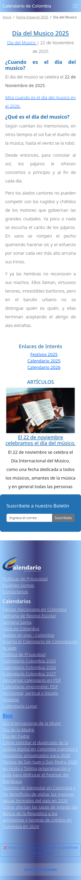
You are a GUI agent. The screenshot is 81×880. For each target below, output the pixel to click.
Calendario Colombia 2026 (29, 667)
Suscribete (63, 517)
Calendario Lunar (20, 706)
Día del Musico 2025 (40, 33)
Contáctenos (15, 592)
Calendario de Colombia (27, 6)
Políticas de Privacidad (25, 579)
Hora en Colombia (21, 629)
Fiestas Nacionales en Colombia (35, 609)
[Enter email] (29, 518)
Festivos (11, 699)
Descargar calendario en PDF (32, 680)
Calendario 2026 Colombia (40, 869)
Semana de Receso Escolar (29, 616)
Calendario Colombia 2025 (29, 661)
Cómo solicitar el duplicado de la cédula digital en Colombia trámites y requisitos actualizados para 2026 (40, 749)
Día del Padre (16, 736)
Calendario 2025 (43, 361)
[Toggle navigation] (75, 6)
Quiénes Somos (18, 585)
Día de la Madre (18, 730)
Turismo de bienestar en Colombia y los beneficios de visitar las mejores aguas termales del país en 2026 (39, 794)
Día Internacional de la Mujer (32, 723)
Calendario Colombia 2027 (29, 674)
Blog (8, 715)
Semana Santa (17, 622)
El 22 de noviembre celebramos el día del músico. (40, 440)
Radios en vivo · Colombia (28, 635)
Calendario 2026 (43, 367)
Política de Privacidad (24, 654)
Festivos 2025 (43, 354)
